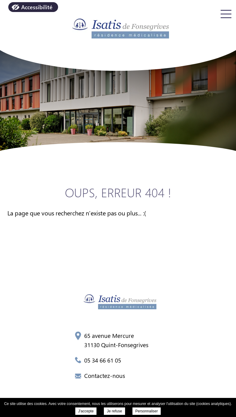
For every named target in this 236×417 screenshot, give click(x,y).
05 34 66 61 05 (98, 360)
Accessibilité (37, 7)
